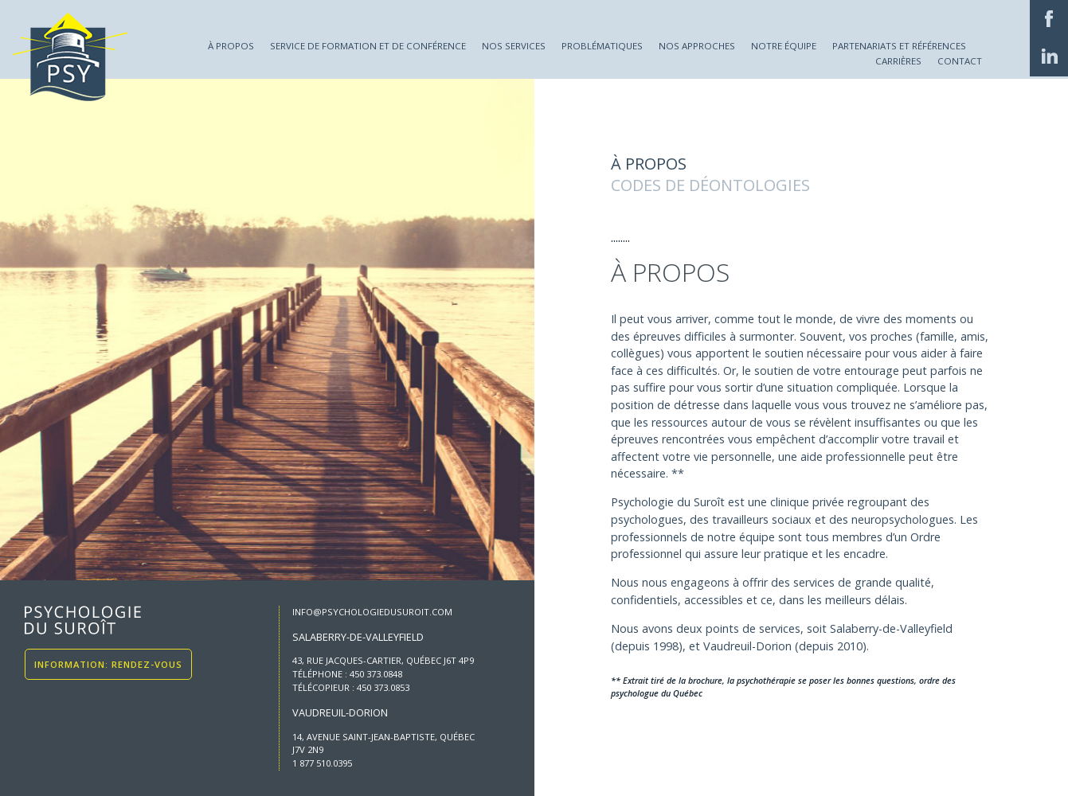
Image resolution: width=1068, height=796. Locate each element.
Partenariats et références (899, 46)
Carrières (898, 61)
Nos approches (697, 46)
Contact (959, 61)
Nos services (514, 46)
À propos (231, 46)
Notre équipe (783, 46)
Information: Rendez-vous (108, 664)
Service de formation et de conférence (368, 46)
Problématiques (602, 46)
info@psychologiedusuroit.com (372, 612)
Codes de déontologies (710, 185)
